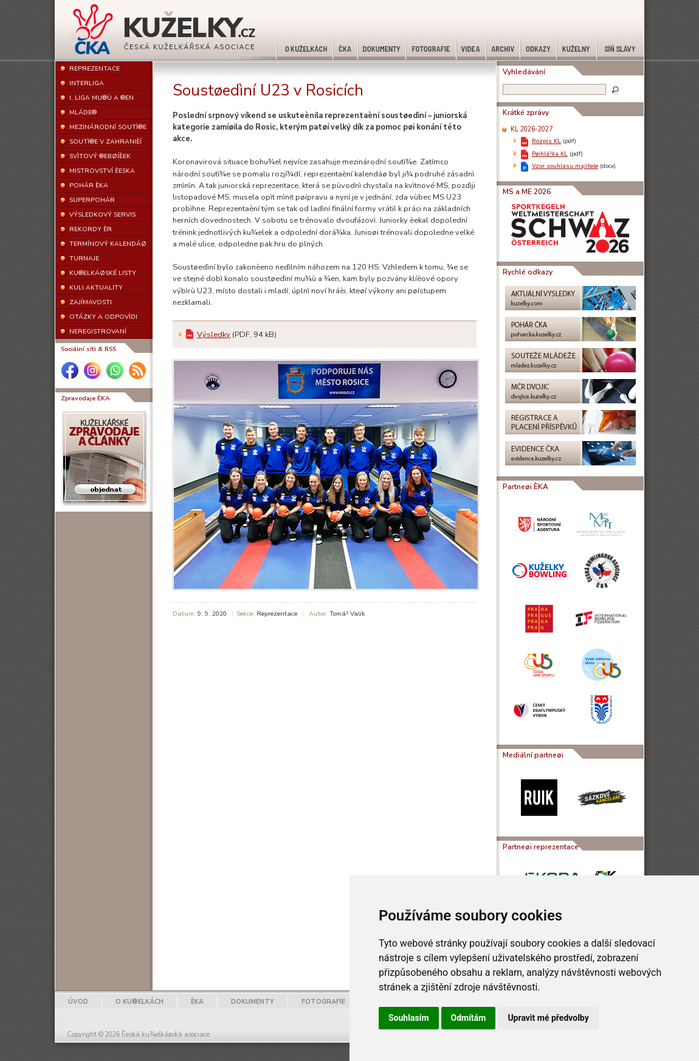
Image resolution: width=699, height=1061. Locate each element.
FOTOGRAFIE (323, 1001)
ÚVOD (78, 1001)
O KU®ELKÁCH (139, 1001)
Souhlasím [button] (408, 1018)
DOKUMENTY (252, 1001)
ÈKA (197, 1001)
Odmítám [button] (468, 1018)
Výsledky (213, 334)
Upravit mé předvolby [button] (548, 1018)
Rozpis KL (546, 141)
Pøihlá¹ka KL (550, 154)
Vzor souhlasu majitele (565, 166)
